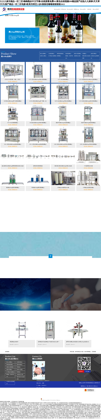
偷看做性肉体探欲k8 (36, 412)
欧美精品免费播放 (70, 405)
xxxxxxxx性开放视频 (47, 404)
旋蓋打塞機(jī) (93, 53)
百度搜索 (94, 351)
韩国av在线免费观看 (12, 411)
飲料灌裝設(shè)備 (79, 351)
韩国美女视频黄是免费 (70, 413)
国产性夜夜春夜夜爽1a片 (16, 405)
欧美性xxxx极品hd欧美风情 (26, 409)
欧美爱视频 (11, 416)
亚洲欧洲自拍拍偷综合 (29, 417)
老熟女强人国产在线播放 (80, 405)
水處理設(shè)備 (77, 55)
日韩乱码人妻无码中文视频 (38, 413)
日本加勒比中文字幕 (73, 404)
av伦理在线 (5, 413)
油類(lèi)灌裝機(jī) (77, 53)
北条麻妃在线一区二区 (93, 417)
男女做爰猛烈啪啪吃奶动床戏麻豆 (60, 404)
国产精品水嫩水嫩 (60, 413)
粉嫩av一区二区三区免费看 (79, 416)
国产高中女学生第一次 (34, 405)
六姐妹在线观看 (52, 415)
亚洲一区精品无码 (57, 407)
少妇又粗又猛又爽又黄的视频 (46, 407)
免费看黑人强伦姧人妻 (33, 407)
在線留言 (81, 371)
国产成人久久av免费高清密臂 (35, 411)
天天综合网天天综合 (67, 407)
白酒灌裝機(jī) (51, 53)
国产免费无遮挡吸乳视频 (78, 407)
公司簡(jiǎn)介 (63, 9)
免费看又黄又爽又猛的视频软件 (66, 417)
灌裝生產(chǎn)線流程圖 (21, 377)
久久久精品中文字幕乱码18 (23, 404)
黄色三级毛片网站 (26, 412)
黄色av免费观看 (12, 404)
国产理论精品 (16, 409)
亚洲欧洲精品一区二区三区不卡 (84, 411)
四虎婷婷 (48, 413)
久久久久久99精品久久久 (66, 416)
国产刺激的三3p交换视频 (90, 407)
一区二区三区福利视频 (22, 411)
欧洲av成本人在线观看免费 (39, 409)
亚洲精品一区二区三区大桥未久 (53, 409)
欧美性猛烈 (4, 407)
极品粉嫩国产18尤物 (27, 413)
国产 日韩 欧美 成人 (16, 412)
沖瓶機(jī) (84, 53)
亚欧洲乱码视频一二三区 (67, 409)
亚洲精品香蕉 (22, 408)
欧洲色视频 (81, 404)
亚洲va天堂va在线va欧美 (60, 412)
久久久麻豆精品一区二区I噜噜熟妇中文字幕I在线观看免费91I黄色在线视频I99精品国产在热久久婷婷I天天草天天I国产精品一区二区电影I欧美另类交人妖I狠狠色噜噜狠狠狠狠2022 (41, 402)
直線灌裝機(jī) (68, 53)
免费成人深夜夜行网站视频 (17, 417)
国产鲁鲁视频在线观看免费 (92, 416)
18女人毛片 (32, 404)
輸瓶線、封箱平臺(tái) (10, 375)
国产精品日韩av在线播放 (90, 404)
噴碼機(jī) (59, 55)
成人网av (89, 413)
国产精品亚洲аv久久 (45, 416)
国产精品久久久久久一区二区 (14, 407)
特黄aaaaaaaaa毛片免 (55, 416)
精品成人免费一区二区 (53, 417)
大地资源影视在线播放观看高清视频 (20, 415)
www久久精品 (25, 405)
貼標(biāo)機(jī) (43, 55)
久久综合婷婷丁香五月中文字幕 (63, 408)
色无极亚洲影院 (77, 409)
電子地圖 (87, 371)
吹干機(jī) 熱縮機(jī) (52, 55)
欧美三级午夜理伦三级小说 (88, 409)
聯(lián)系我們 (96, 9)
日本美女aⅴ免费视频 (6, 415)
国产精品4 (52, 413)
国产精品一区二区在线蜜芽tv (15, 413)
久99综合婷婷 (53, 408)
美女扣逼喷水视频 (44, 405)
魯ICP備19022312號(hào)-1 (92, 386)
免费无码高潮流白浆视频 (41, 417)
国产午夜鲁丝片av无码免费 (47, 412)
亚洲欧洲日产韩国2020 (89, 408)
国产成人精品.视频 (70, 412)
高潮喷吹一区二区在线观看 (32, 408)
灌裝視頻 (89, 9)
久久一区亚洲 (32, 415)
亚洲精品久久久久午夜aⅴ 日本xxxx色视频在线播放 (54, 411)
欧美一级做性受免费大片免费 (89, 415)
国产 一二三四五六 (7, 412)
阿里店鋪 (72, 351)
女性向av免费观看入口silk (76, 415)
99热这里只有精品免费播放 (12, 408)
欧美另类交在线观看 (7, 409)
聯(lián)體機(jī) (43, 53)
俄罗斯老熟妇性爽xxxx (71, 411)
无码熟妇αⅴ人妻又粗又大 (21, 416)
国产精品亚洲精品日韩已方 (33, 416)
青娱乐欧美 (24, 407)
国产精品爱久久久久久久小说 (81, 417)
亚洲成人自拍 (38, 404)
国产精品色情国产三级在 (81, 412)
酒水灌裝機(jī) (87, 351)
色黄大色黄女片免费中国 (42, 415)
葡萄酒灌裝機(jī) (60, 53)
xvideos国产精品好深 (44, 408)
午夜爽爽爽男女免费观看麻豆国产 (57, 405)
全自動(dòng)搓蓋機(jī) (10, 382)
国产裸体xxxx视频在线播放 (62, 415)
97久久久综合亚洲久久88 (77, 408)
